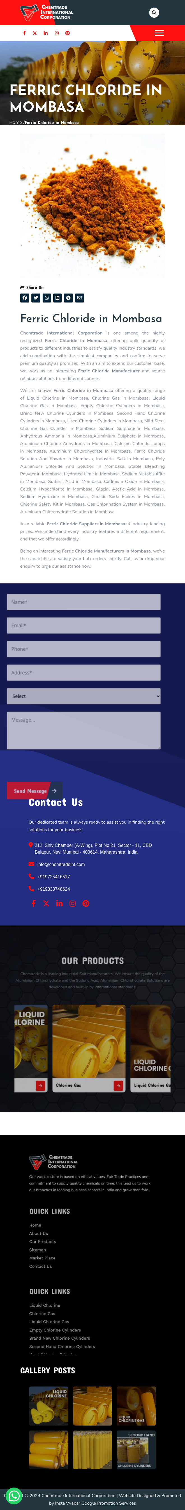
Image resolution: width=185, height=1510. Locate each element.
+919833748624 (49, 889)
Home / (17, 122)
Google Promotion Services (108, 1503)
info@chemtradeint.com (57, 864)
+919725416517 (49, 876)
